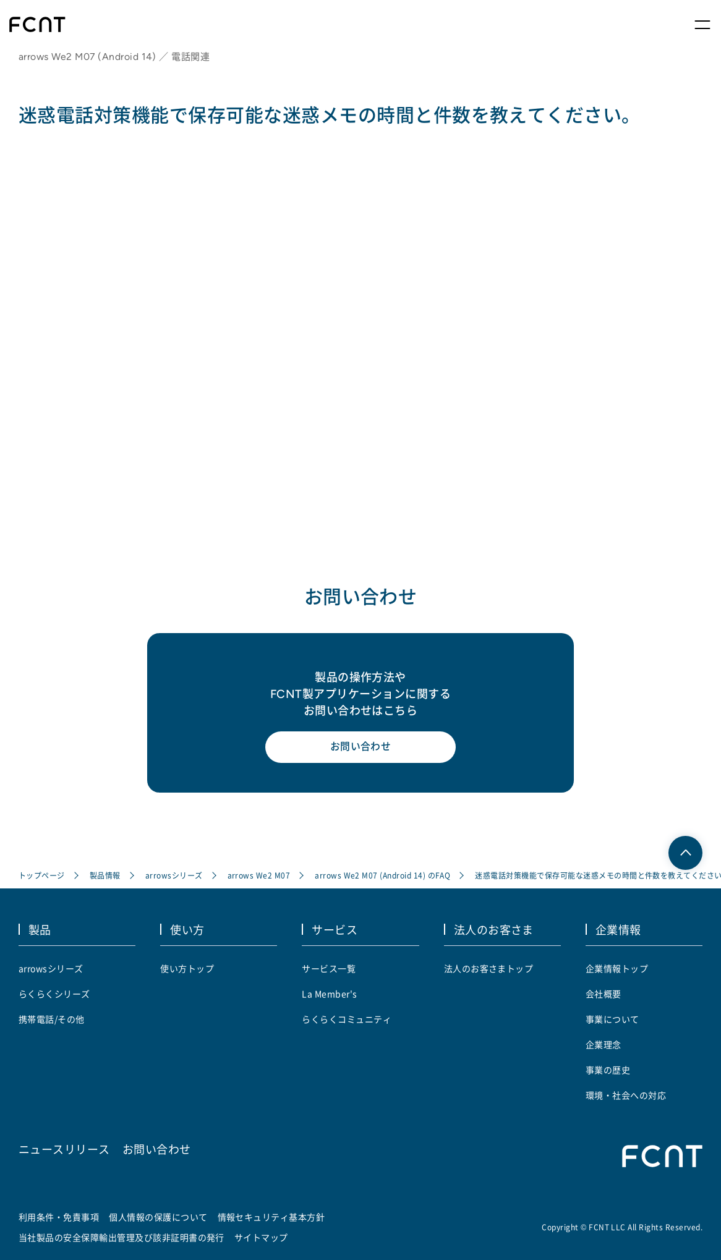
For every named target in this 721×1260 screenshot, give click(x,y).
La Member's (329, 993)
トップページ (42, 876)
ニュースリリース (64, 1148)
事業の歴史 (608, 1069)
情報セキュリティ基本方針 (271, 1217)
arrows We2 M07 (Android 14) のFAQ (382, 876)
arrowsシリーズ (174, 876)
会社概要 (603, 993)
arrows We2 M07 (259, 876)
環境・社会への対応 (626, 1095)
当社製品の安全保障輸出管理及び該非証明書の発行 (121, 1237)
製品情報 (105, 876)
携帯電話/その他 (52, 1019)
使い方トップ (187, 968)
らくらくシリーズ (54, 993)
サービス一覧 (329, 968)
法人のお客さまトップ (489, 968)
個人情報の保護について (158, 1217)
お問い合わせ (360, 748)
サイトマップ (261, 1237)
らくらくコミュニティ (346, 1019)
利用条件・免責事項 (59, 1217)
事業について (612, 1019)
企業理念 (603, 1044)
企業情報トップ (617, 968)
